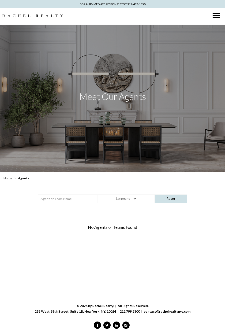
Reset (170, 198)
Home (8, 178)
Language (126, 198)
